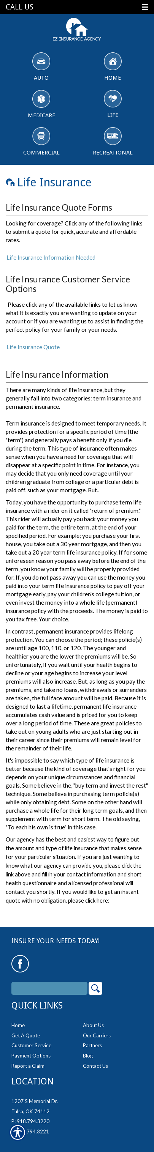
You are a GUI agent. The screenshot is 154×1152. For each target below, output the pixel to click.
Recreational (113, 141)
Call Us (19, 7)
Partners (92, 1045)
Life (113, 104)
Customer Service (31, 1045)
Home (113, 66)
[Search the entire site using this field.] (49, 988)
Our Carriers (97, 1035)
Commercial (41, 141)
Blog (88, 1056)
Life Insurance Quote (33, 347)
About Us (93, 1025)
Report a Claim (27, 1066)
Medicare (41, 104)
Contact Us (95, 1066)
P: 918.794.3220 (30, 1121)
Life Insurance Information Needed (50, 257)
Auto (41, 66)
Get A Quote (25, 1035)
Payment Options (31, 1056)
